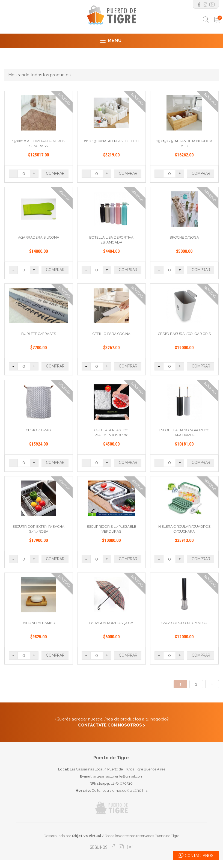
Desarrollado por (72, 836)
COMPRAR (55, 173)
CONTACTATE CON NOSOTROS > (111, 725)
